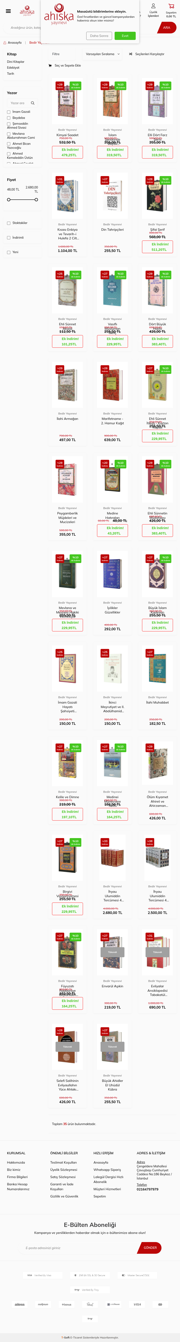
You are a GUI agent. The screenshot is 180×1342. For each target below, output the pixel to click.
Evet (125, 36)
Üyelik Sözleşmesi (63, 1170)
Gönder (150, 1248)
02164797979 (147, 1189)
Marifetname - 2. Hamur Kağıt (112, 421)
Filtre (56, 54)
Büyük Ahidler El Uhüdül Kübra (112, 1085)
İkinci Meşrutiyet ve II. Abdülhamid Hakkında (112, 706)
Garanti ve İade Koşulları (62, 1186)
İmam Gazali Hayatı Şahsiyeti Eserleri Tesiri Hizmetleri (67, 706)
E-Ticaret (76, 1337)
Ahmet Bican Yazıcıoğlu (19, 145)
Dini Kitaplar (15, 62)
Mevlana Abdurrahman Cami (21, 135)
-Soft (66, 1337)
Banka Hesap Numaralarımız (18, 1186)
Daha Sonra (98, 36)
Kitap (12, 54)
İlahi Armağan (67, 419)
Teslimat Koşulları (63, 1162)
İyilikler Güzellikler (112, 610)
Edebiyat (13, 67)
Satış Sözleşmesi (63, 1177)
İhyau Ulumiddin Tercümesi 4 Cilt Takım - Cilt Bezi (112, 895)
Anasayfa (13, 42)
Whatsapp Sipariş (107, 1170)
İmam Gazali (18, 112)
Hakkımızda (16, 1162)
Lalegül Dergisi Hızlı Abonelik (108, 1179)
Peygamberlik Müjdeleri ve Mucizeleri (67, 517)
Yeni (12, 252)
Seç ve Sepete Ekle (65, 65)
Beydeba (16, 118)
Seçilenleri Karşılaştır (146, 54)
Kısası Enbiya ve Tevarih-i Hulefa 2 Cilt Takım (67, 233)
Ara (164, 27)
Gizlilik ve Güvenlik (64, 1196)
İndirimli (15, 238)
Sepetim (100, 1196)
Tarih (10, 73)
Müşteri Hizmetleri (107, 1189)
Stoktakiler (17, 223)
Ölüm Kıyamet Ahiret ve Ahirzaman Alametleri (157, 801)
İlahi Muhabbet (157, 702)
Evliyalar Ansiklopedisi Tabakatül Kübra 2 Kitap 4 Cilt (157, 990)
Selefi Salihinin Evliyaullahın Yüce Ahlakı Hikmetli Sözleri (67, 1085)
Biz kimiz (13, 1170)
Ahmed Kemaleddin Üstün (20, 155)
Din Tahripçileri (112, 229)
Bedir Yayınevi (67, 129)
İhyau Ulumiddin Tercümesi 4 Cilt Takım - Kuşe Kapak (157, 895)
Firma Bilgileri (17, 1177)
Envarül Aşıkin (112, 986)
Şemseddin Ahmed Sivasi (17, 125)
